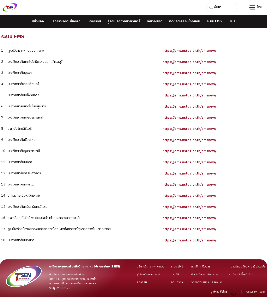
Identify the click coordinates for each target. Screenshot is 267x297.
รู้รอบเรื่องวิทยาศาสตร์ (124, 21)
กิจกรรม (95, 21)
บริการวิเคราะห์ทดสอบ (66, 21)
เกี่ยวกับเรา (154, 21)
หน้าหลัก (38, 21)
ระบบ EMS (214, 21)
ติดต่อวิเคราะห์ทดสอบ (184, 21)
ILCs (231, 21)
